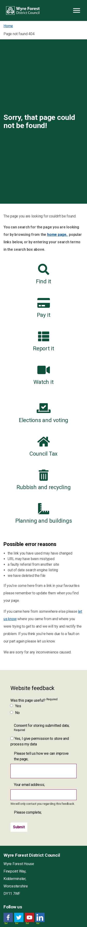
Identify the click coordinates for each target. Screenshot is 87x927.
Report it (43, 341)
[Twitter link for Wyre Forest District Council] (18, 917)
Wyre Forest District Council (22, 10)
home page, (57, 234)
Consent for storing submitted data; (41, 727)
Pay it (43, 307)
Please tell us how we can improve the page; (41, 756)
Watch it (43, 374)
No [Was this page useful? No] (15, 712)
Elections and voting (43, 413)
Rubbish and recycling (43, 480)
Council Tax (43, 446)
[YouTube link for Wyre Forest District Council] (29, 917)
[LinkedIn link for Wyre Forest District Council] (40, 917)
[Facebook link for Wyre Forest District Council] (8, 917)
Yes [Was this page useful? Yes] (15, 706)
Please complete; (28, 812)
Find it (43, 274)
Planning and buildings (43, 513)
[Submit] (18, 827)
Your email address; (29, 784)
